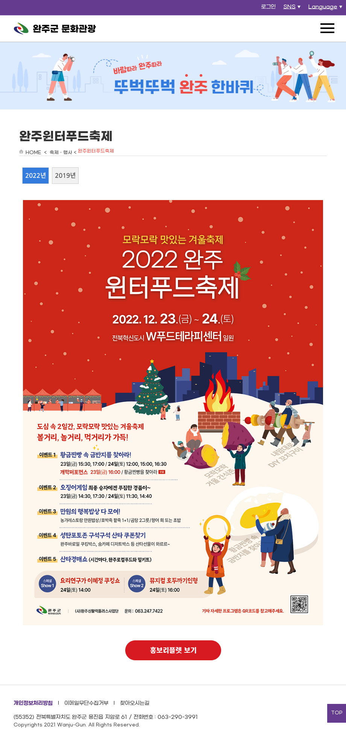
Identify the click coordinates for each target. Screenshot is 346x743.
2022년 (35, 175)
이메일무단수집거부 (86, 703)
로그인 (268, 7)
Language (326, 9)
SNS (292, 9)
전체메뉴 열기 (327, 28)
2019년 (65, 175)
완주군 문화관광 (55, 28)
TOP (337, 713)
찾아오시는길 (134, 703)
